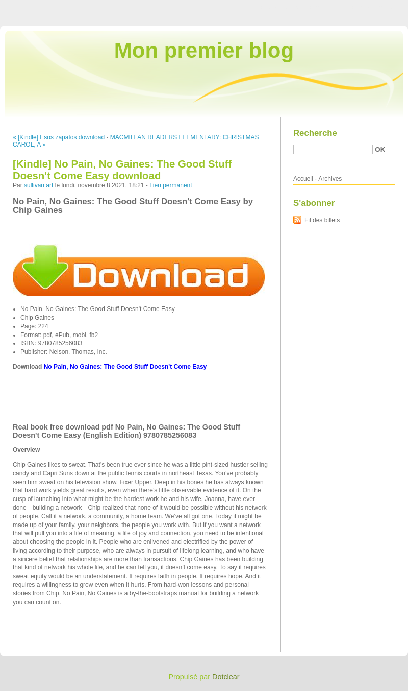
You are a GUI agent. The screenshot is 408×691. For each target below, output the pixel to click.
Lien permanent (170, 185)
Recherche (315, 133)
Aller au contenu (283, 7)
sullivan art (38, 185)
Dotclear (226, 677)
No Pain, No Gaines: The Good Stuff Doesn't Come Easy (125, 366)
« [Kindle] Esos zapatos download (59, 137)
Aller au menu (328, 7)
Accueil (303, 178)
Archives (330, 178)
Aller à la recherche (378, 7)
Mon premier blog (204, 50)
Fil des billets (322, 220)
